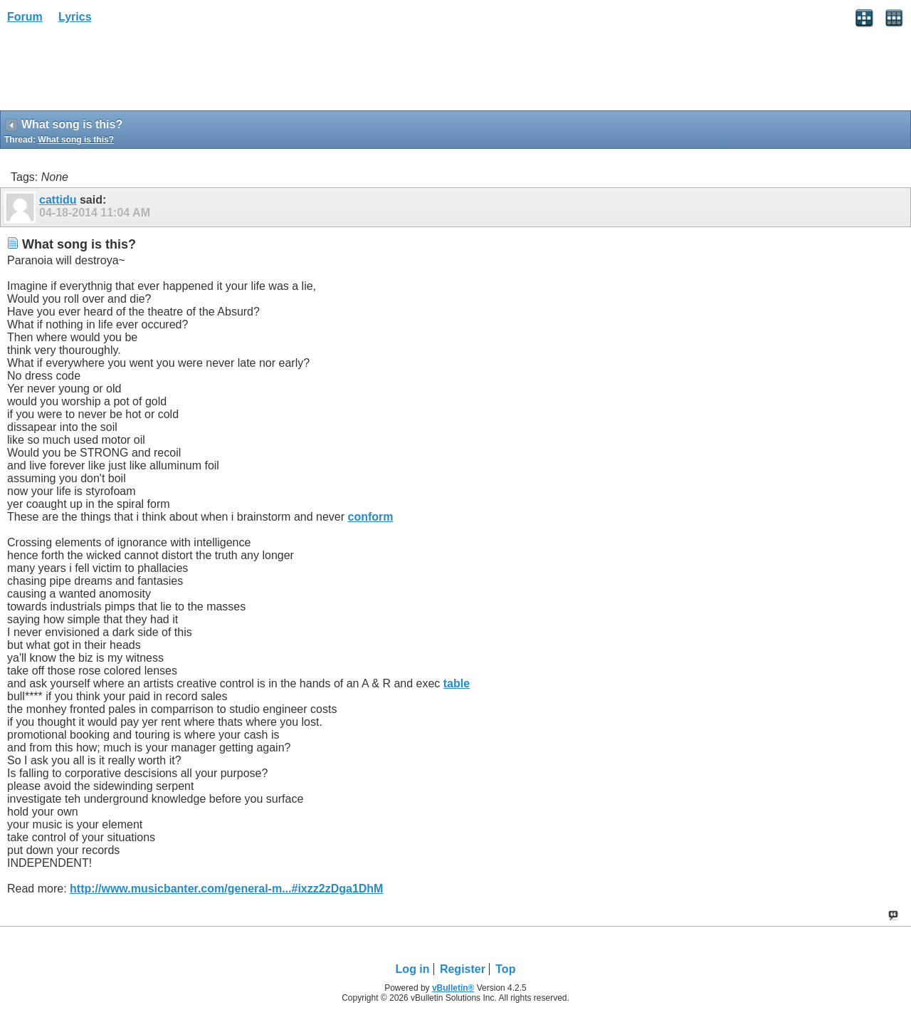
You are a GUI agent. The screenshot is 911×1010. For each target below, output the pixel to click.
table (456, 683)
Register (462, 969)
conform (371, 517)
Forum (25, 17)
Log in (413, 969)
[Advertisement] (114, 72)
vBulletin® (453, 988)
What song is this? (76, 140)
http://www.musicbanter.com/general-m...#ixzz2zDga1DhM (226, 889)
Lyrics (75, 17)
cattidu (57, 200)
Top (505, 969)
